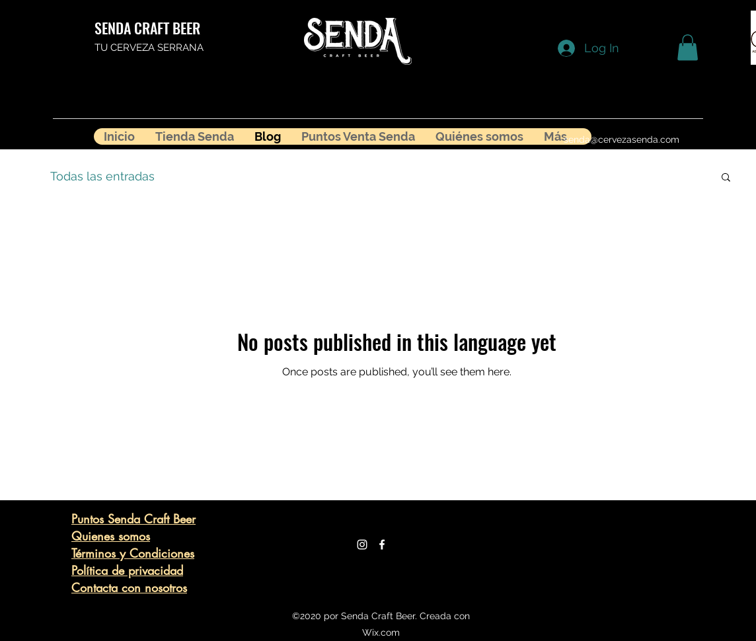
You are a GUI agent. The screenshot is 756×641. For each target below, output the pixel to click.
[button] (688, 47)
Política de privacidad (127, 570)
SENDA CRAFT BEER (147, 27)
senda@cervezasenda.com (621, 139)
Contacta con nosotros (129, 587)
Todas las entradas (102, 176)
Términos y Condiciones (132, 553)
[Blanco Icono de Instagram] (362, 544)
